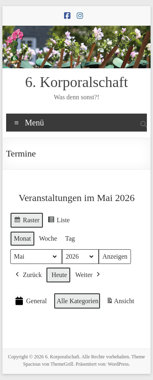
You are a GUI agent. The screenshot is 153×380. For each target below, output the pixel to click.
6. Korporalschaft (76, 82)
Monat (22, 238)
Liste (58, 221)
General (30, 301)
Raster (26, 221)
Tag (70, 238)
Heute (59, 274)
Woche (48, 238)
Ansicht (121, 302)
